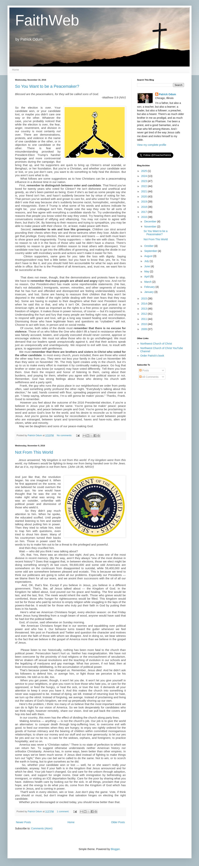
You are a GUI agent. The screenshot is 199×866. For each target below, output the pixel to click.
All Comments (148, 376)
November (150, 226)
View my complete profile (151, 144)
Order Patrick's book (152, 355)
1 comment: (63, 811)
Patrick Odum (167, 94)
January (149, 291)
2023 (144, 181)
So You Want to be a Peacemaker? (47, 86)
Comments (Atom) (42, 828)
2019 (144, 201)
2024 (144, 176)
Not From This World (34, 452)
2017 (144, 211)
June (147, 266)
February (149, 286)
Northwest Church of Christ (156, 343)
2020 (144, 196)
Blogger (115, 849)
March (148, 281)
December (150, 221)
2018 (144, 206)
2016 (144, 216)
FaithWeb (47, 20)
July (147, 261)
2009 (144, 329)
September (151, 250)
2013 (144, 308)
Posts (144, 370)
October (149, 245)
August (148, 256)
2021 (144, 191)
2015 (144, 298)
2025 (144, 170)
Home (15, 69)
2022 (144, 186)
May (147, 271)
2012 (144, 313)
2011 (144, 318)
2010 (144, 324)
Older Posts (118, 822)
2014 (144, 303)
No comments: (65, 435)
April (147, 276)
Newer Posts (23, 822)
